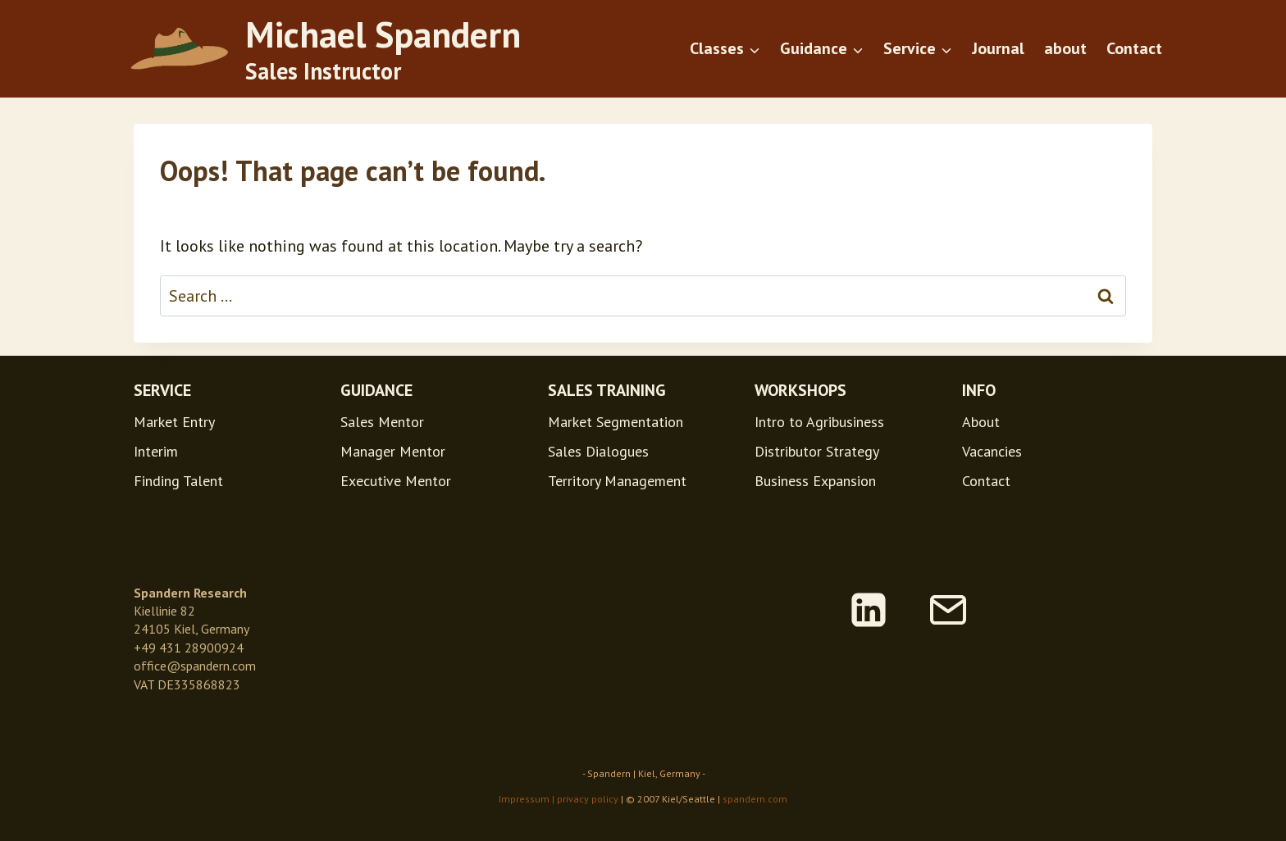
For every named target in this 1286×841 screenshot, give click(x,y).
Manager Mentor (392, 451)
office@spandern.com (195, 665)
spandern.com (755, 799)
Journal (998, 48)
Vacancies (992, 451)
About (981, 421)
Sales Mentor (382, 421)
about (1065, 48)
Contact (1134, 48)
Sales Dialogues (598, 451)
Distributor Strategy (817, 451)
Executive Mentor (395, 480)
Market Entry (174, 421)
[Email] (948, 610)
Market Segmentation (615, 421)
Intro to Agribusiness (819, 421)
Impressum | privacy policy (558, 799)
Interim (156, 451)
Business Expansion (815, 480)
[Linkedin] (868, 610)
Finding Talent (178, 480)
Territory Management (617, 480)
